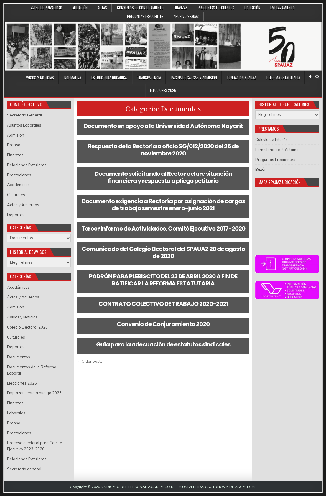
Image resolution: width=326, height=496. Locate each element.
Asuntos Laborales (24, 125)
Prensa (13, 144)
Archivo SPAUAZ (186, 16)
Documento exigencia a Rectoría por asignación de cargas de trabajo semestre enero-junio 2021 (163, 204)
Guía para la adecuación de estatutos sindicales (163, 344)
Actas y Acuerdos (23, 204)
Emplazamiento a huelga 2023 (34, 392)
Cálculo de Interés (271, 139)
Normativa (72, 78)
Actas (102, 8)
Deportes (15, 214)
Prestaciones (19, 175)
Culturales (16, 194)
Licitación (252, 8)
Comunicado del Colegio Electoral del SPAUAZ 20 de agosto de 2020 (163, 252)
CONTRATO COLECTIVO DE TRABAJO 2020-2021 (163, 304)
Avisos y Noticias (40, 78)
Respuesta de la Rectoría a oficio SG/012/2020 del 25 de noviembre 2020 (163, 149)
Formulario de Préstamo (277, 149)
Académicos (18, 184)
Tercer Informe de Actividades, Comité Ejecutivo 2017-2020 (163, 228)
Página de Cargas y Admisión (194, 78)
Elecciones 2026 (163, 90)
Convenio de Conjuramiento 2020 (163, 324)
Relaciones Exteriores (27, 164)
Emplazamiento (282, 8)
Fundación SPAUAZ (241, 78)
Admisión (15, 135)
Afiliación (80, 8)
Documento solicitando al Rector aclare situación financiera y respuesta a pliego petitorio (163, 177)
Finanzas (181, 8)
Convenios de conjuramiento (140, 8)
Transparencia (149, 78)
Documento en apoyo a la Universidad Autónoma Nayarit (163, 126)
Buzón (261, 169)
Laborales (16, 412)
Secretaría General (24, 115)
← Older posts (90, 361)
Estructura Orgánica (109, 78)
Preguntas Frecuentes (216, 8)
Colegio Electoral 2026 (27, 327)
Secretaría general (24, 469)
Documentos (18, 356)
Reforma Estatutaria (283, 78)
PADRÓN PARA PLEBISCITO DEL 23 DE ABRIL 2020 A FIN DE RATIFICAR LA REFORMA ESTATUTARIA (163, 280)
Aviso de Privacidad (46, 8)
